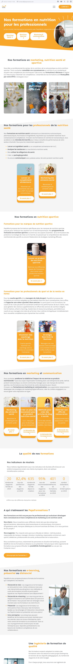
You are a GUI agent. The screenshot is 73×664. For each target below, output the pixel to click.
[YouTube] (61, 1)
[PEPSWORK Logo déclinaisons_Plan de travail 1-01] (4, 7)
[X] (64, 1)
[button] (54, 7)
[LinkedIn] (70, 1)
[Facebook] (58, 1)
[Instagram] (67, 1)
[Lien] (14, 98)
